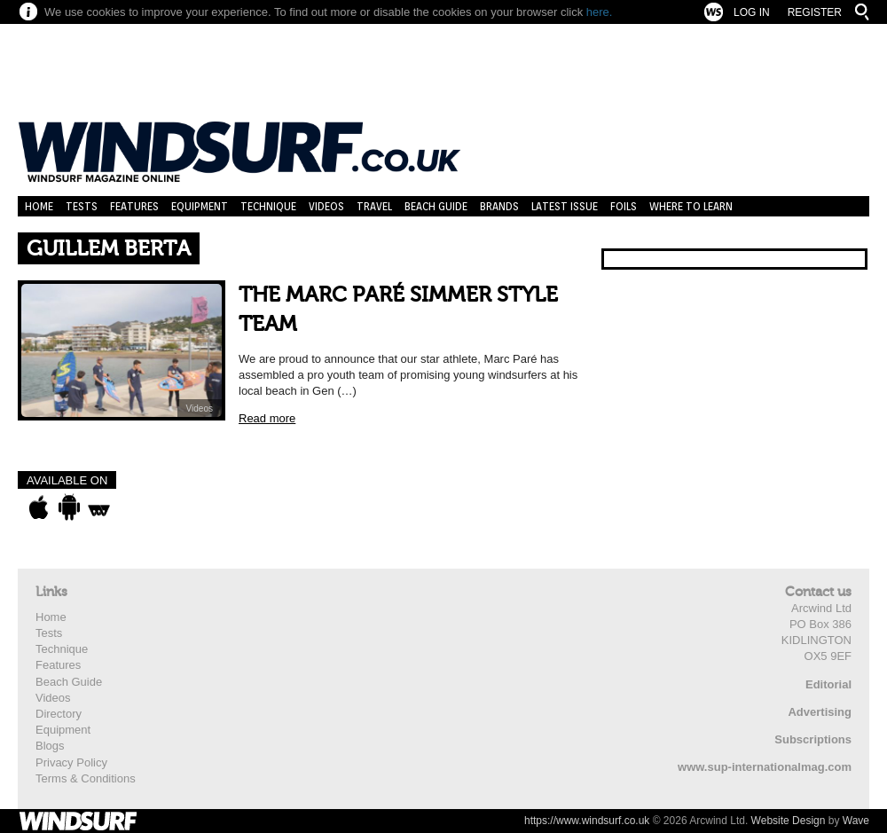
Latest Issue (564, 206)
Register (815, 12)
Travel (374, 206)
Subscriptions (813, 739)
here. (599, 12)
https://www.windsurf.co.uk (586, 820)
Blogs (50, 745)
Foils (623, 206)
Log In (752, 12)
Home (39, 206)
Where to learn (691, 206)
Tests (82, 206)
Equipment (199, 206)
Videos (326, 206)
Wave (856, 820)
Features (134, 206)
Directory (58, 713)
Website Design (788, 820)
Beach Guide (435, 206)
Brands (499, 206)
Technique (268, 206)
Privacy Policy (71, 762)
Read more (267, 418)
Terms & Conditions (85, 778)
